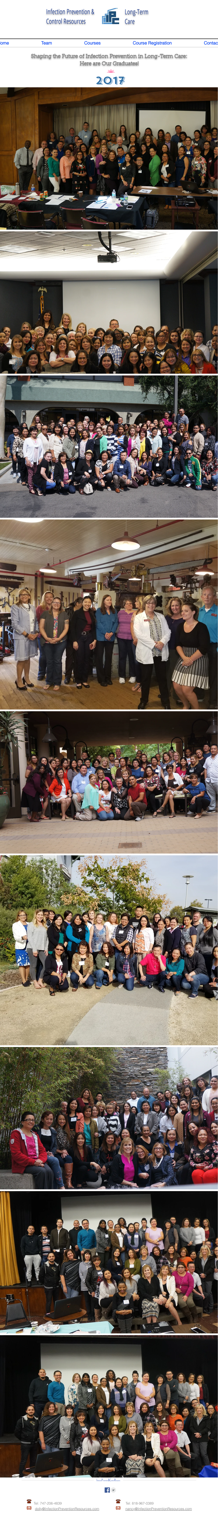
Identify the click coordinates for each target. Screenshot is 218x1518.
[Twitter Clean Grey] (113, 1490)
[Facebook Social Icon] (107, 1490)
